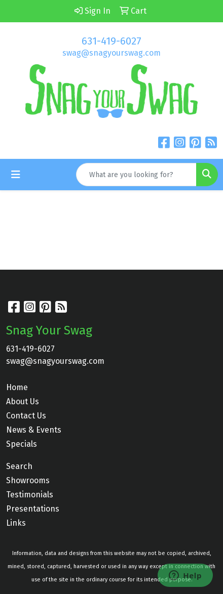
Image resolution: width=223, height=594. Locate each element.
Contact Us (26, 415)
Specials (21, 444)
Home (17, 387)
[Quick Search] (136, 174)
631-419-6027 (111, 41)
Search (19, 466)
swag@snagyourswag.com (111, 53)
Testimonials (29, 494)
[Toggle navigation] (15, 174)
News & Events (33, 430)
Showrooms (28, 480)
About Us (22, 401)
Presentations (32, 509)
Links (16, 523)
